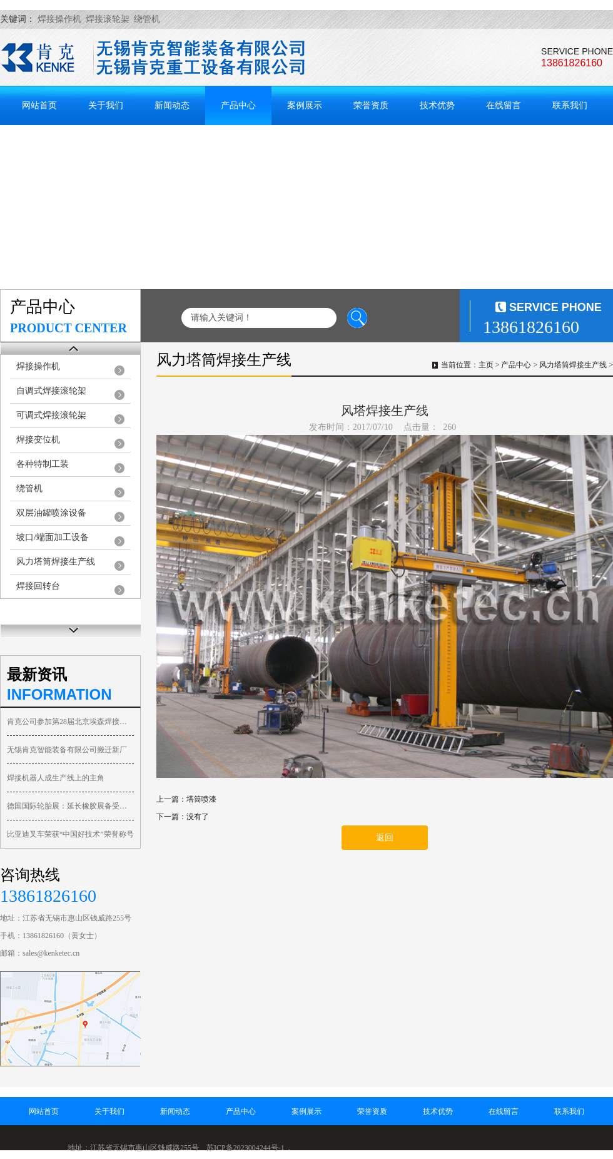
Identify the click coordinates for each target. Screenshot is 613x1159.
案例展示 (304, 105)
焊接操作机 (38, 366)
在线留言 (503, 105)
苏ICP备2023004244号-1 (245, 1147)
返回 (384, 837)
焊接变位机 (38, 439)
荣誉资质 (370, 105)
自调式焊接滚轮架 (51, 391)
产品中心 (238, 105)
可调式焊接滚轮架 (51, 415)
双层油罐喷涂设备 (51, 513)
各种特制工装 (42, 464)
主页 (486, 364)
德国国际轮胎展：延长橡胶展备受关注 (70, 806)
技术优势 (437, 105)
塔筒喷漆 (201, 799)
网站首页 (39, 105)
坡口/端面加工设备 (52, 537)
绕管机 (29, 488)
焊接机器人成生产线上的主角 (55, 778)
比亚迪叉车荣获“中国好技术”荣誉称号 (70, 834)
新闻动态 (172, 105)
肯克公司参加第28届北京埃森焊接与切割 (70, 721)
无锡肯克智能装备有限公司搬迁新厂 (67, 749)
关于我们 (105, 105)
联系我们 (569, 105)
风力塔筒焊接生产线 (55, 561)
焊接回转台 (38, 586)
